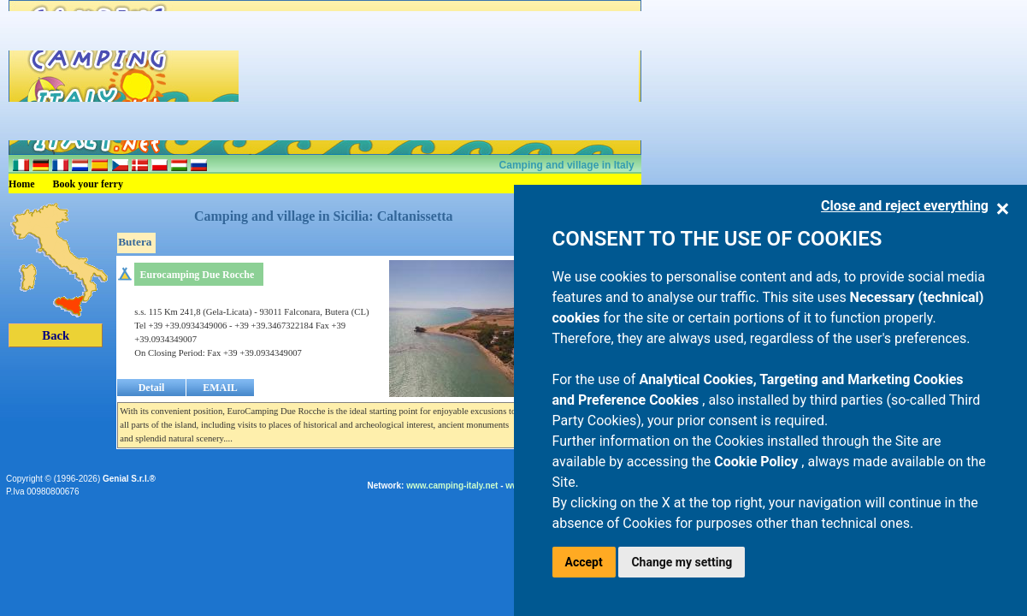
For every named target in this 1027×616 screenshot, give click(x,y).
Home (22, 184)
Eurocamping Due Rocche (197, 275)
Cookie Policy (757, 461)
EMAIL (220, 388)
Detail (152, 388)
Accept (584, 562)
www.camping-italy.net (452, 485)
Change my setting (681, 562)
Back (55, 335)
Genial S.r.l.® (129, 478)
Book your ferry (88, 184)
